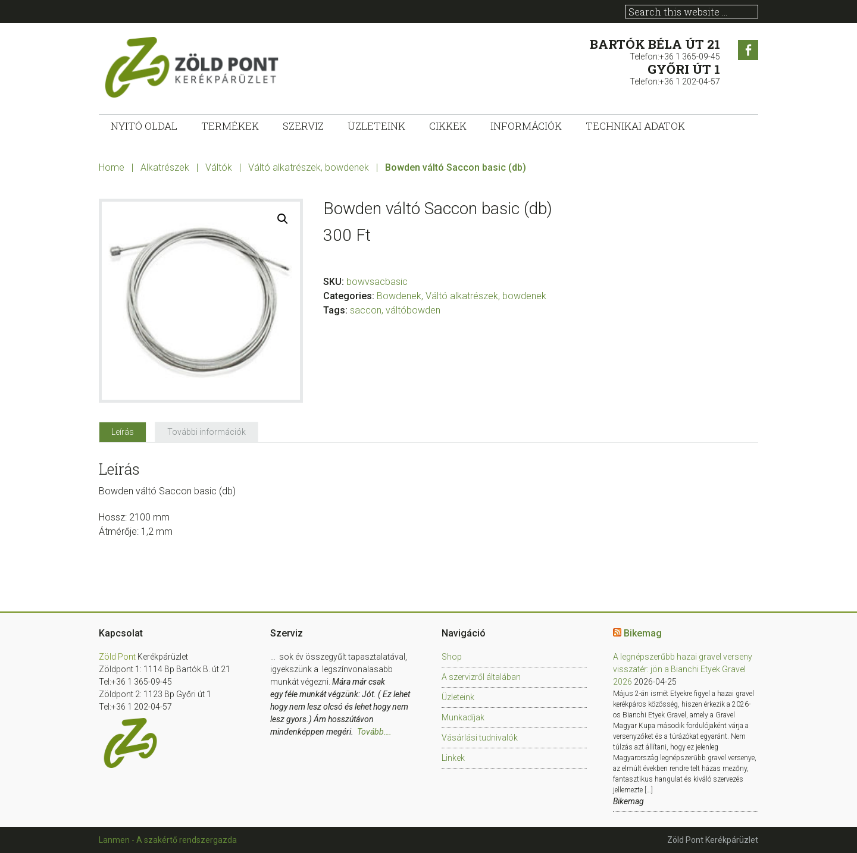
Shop (452, 656)
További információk (206, 432)
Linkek (453, 758)
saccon (365, 310)
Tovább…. (374, 731)
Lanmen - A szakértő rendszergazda (168, 840)
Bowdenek (399, 296)
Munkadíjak (463, 717)
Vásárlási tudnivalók (480, 737)
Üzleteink (458, 697)
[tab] (122, 432)
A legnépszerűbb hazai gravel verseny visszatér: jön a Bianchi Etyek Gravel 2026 (682, 669)
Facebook (748, 50)
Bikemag (643, 633)
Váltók (218, 167)
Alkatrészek (164, 167)
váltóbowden (413, 310)
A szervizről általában (481, 677)
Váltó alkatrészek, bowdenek (308, 167)
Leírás (122, 432)
